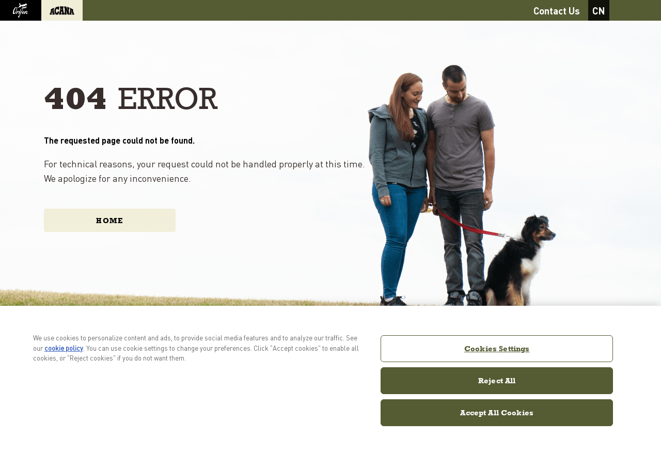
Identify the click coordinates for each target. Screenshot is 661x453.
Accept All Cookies (496, 412)
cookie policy (63, 347)
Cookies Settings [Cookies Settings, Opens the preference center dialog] (496, 348)
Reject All (497, 380)
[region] (330, 379)
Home (109, 220)
